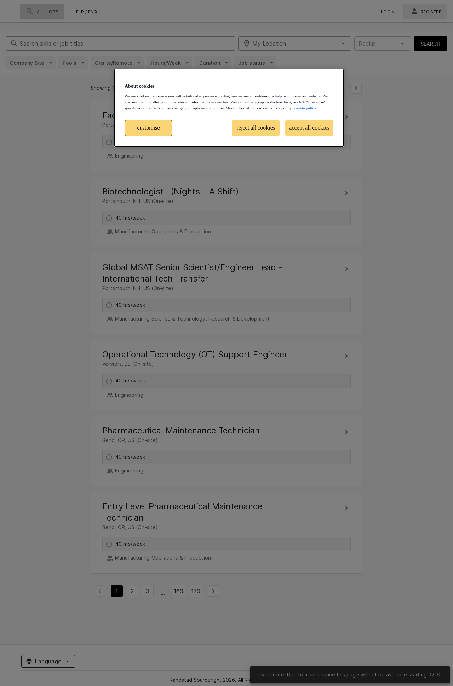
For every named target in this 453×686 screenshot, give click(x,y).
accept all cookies (309, 128)
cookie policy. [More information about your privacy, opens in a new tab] (305, 108)
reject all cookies (256, 128)
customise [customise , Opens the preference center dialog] (148, 128)
